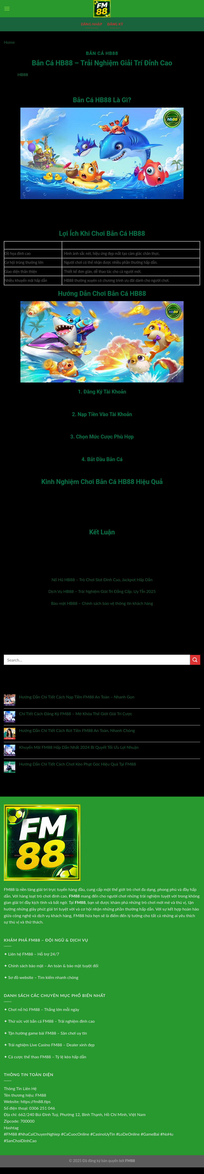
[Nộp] (195, 660)
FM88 (9, 889)
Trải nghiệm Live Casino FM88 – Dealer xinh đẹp (51, 1044)
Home (9, 42)
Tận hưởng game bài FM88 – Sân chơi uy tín (47, 1033)
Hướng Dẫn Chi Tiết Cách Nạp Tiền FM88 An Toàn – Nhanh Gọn (76, 696)
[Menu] (7, 8)
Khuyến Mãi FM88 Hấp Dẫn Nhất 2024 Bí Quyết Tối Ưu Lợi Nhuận (79, 747)
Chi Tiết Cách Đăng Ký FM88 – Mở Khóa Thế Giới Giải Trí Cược (75, 713)
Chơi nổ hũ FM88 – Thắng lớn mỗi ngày (43, 1009)
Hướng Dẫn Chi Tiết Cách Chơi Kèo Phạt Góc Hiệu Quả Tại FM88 (77, 763)
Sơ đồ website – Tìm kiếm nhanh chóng (43, 977)
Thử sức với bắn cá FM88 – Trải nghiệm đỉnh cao (51, 1021)
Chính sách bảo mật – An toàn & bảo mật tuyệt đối (53, 965)
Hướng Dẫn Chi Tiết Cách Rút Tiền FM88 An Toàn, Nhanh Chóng (77, 730)
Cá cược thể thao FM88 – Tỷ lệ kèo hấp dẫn (47, 1056)
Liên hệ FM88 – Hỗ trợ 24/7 (33, 953)
